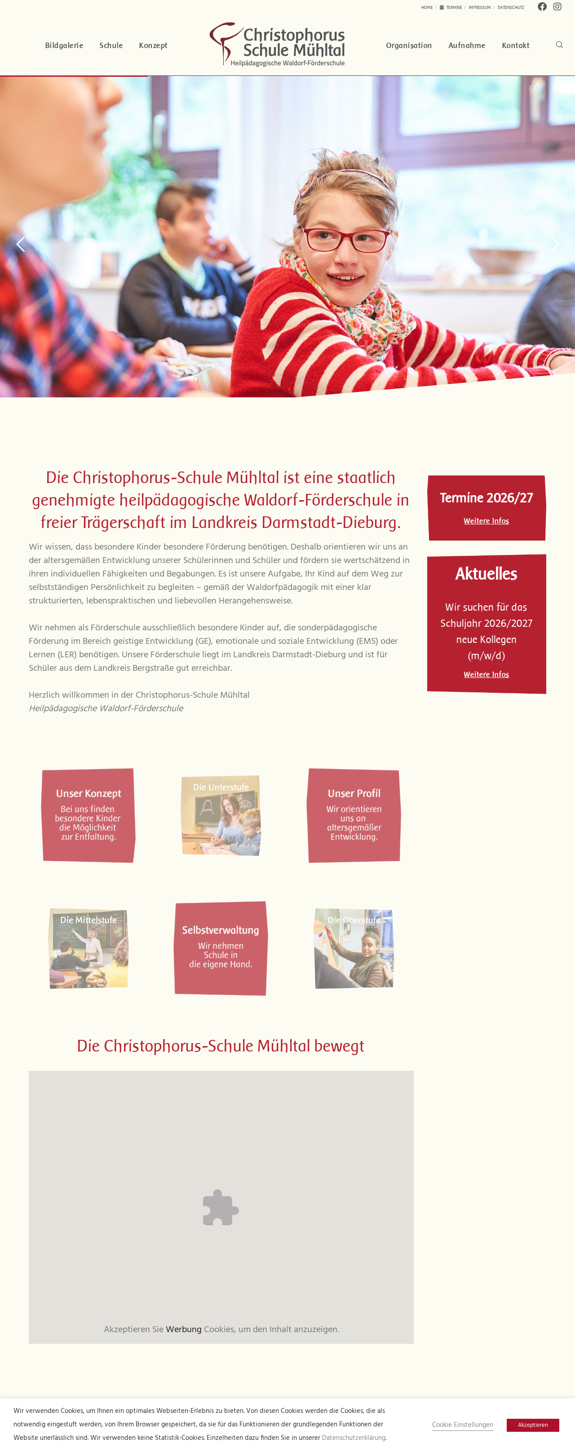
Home (427, 7)
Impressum (480, 7)
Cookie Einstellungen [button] (462, 1425)
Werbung (184, 1330)
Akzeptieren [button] (533, 1425)
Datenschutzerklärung (353, 1438)
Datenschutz (511, 7)
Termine (451, 7)
